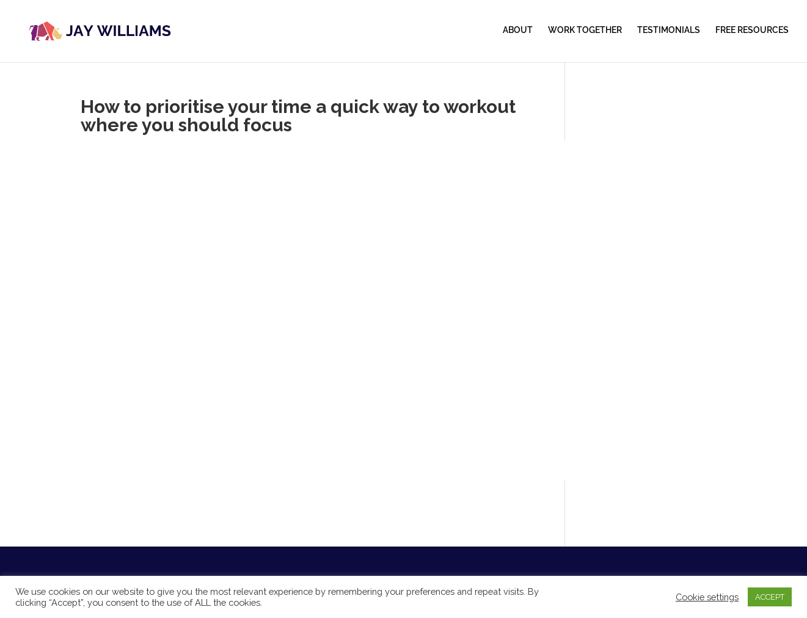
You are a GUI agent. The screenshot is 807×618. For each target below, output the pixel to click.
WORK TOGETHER (585, 30)
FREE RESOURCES (752, 30)
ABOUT (518, 30)
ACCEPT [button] (769, 597)
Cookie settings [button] (707, 597)
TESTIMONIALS (668, 30)
